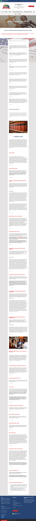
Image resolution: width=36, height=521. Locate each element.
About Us (6, 11)
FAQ (33, 11)
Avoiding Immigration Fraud (28, 11)
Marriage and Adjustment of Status (18, 11)
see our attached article (20, 237)
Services (10, 11)
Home (2, 11)
